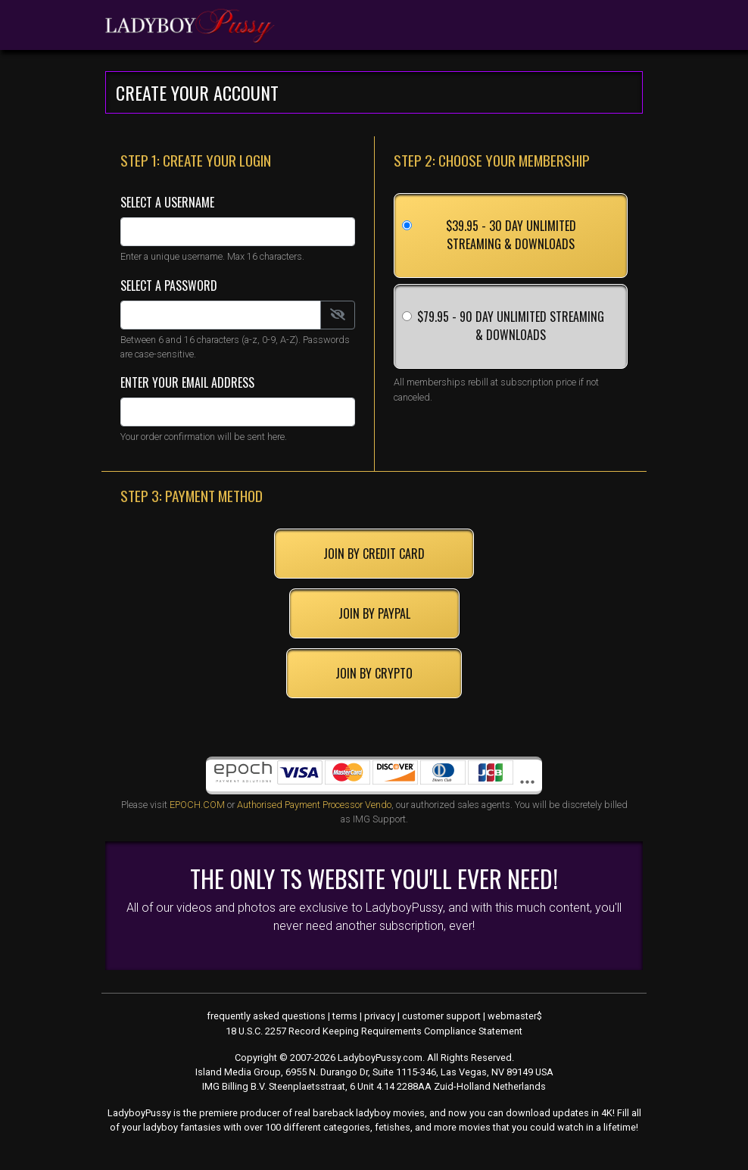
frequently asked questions (266, 1016)
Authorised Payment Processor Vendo (314, 804)
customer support (441, 1016)
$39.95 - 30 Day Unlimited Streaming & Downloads (511, 235)
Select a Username (167, 202)
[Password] (220, 315)
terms (344, 1016)
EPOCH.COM (197, 804)
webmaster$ (515, 1016)
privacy (379, 1016)
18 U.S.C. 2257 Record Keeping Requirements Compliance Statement (374, 1031)
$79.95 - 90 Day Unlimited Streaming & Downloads (510, 325)
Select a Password (168, 285)
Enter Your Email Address (187, 382)
